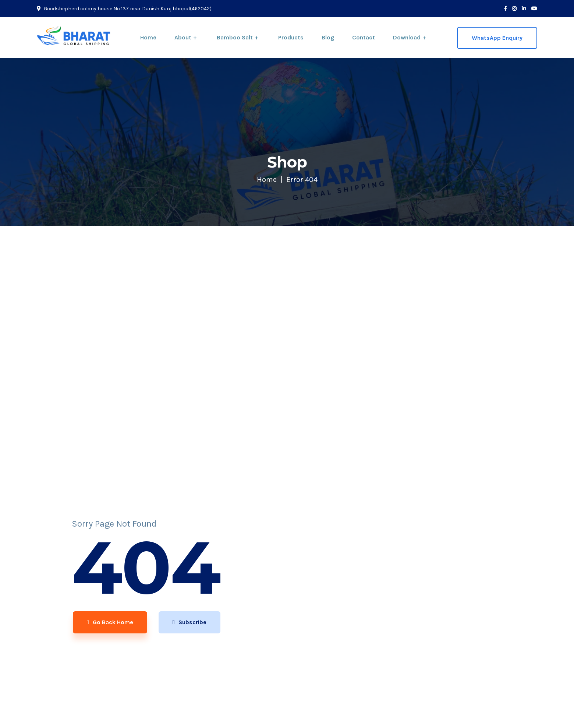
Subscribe (189, 623)
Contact (363, 37)
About (182, 37)
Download (407, 37)
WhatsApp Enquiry (497, 37)
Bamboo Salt (235, 37)
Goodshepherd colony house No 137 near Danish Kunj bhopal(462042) (124, 9)
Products (291, 37)
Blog (328, 37)
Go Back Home (109, 623)
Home (148, 37)
